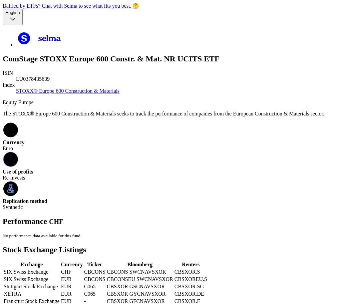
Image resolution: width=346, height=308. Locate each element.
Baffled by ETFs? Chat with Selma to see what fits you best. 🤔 (71, 6)
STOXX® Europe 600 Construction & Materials (68, 91)
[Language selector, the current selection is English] (13, 17)
